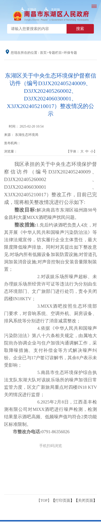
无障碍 (31, 9)
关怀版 (55, 9)
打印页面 (62, 500)
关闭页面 (85, 500)
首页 (43, 52)
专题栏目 (55, 52)
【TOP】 (44, 500)
